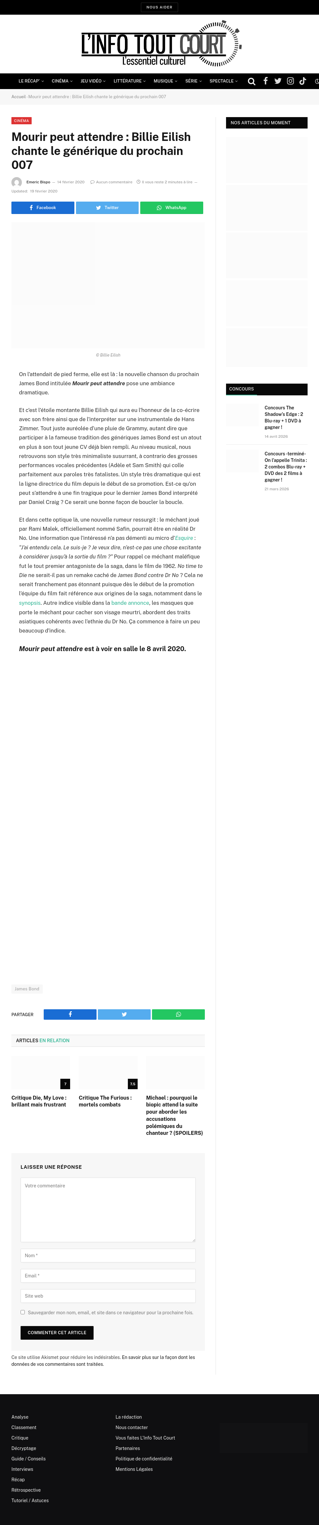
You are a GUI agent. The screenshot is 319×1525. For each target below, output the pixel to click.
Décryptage (23, 1447)
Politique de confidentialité (143, 1458)
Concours (240, 389)
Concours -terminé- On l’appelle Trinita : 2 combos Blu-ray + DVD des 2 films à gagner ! (286, 466)
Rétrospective (26, 1489)
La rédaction (128, 1416)
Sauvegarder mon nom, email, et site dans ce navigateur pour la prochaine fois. (110, 1312)
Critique (19, 1437)
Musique (163, 81)
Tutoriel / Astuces (30, 1499)
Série (191, 81)
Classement (24, 1426)
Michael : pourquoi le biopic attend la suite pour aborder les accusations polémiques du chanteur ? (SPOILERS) (174, 1115)
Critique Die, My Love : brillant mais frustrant (39, 1100)
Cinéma (60, 81)
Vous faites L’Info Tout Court (145, 1437)
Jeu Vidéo (91, 81)
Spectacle (222, 81)
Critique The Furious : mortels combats (105, 1100)
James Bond (27, 988)
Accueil (18, 96)
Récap (18, 1479)
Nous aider (159, 7)
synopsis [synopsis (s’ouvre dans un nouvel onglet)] (30, 602)
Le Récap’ (29, 81)
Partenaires (127, 1447)
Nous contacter (131, 1426)
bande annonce (130, 602)
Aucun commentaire (111, 182)
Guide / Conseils (28, 1458)
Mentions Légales (134, 1468)
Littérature (128, 81)
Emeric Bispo (38, 182)
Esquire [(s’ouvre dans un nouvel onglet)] (184, 538)
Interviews (22, 1468)
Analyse (19, 1416)
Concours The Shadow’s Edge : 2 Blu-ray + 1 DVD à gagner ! (284, 417)
